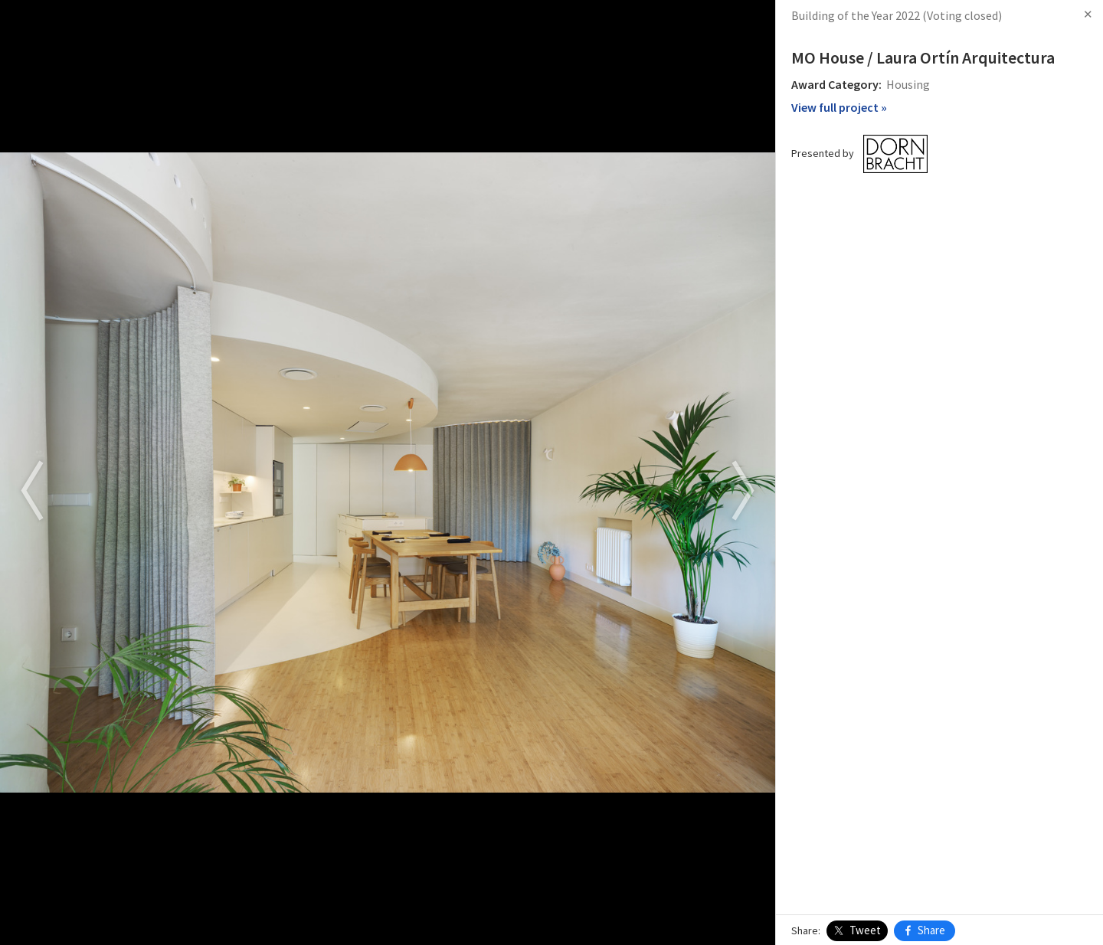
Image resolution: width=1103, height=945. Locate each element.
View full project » (839, 107)
